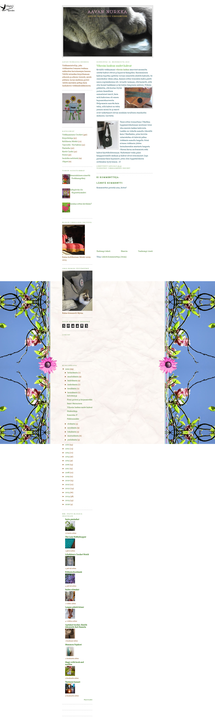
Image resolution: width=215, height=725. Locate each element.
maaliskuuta (73, 376)
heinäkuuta (72, 392)
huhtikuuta (72, 380)
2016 (67, 464)
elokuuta (71, 424)
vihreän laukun (123, 69)
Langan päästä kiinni (74, 607)
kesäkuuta (72, 388)
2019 (67, 476)
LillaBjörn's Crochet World (77, 554)
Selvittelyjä (72, 396)
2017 (67, 468)
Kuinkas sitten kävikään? (81, 204)
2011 (67, 445)
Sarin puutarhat (72, 519)
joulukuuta (72, 440)
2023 (67, 492)
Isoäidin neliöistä (70, 158)
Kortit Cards (67, 151)
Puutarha (66, 148)
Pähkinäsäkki (73, 419)
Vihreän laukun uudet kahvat (79, 407)
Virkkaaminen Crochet (119, 168)
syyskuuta (72, 428)
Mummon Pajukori (73, 644)
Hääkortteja (72, 411)
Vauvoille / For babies (71, 145)
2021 (67, 484)
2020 (67, 480)
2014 (67, 456)
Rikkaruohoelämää (73, 572)
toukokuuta (72, 384)
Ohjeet (65, 161)
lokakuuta (72, 432)
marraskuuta (73, 436)
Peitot (64, 155)
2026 (67, 504)
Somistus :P (72, 415)
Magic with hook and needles (74, 663)
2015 (67, 460)
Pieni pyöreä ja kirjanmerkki (79, 400)
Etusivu (124, 251)
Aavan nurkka (108, 11)
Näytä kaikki (88, 700)
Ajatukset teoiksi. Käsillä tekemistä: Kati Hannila (76, 626)
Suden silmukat (72, 589)
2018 (67, 472)
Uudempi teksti (103, 251)
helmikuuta (72, 372)
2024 (67, 496)
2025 (67, 500)
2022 (67, 488)
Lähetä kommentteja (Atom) (114, 257)
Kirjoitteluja (67, 138)
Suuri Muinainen (74, 403)
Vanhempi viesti (145, 251)
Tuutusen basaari (72, 682)
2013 (67, 452)
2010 (67, 369)
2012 (67, 449)
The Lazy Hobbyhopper (75, 537)
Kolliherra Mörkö (70, 141)
